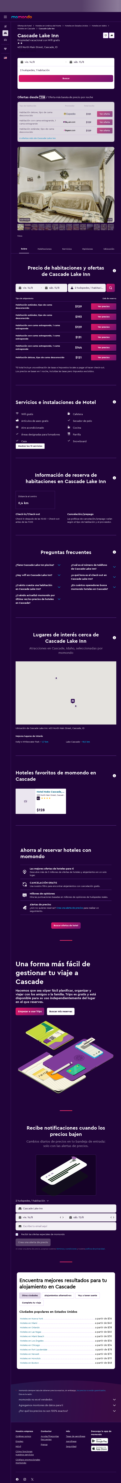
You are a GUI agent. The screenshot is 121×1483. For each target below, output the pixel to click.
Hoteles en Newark (29, 1354)
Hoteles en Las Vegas (30, 1332)
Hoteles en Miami (28, 1323)
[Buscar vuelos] (5, 26)
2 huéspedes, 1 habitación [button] (35, 70)
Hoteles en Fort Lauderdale (33, 1350)
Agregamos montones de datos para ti (67, 1405)
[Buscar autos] (5, 40)
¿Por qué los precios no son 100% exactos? (67, 1411)
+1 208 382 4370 (26, 51)
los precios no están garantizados (91, 1390)
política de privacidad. (95, 1249)
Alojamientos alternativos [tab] (57, 1295)
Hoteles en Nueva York (31, 1319)
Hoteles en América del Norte (48, 26)
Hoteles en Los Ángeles (31, 1341)
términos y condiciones (66, 1249)
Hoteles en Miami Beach (32, 1336)
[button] (5, 16)
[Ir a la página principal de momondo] (21, 16)
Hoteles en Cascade (26, 29)
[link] (66, 925)
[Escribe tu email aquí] (69, 1226)
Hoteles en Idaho (99, 26)
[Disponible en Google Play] (99, 1441)
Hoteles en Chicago (30, 1345)
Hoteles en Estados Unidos (76, 26)
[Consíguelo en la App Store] (99, 1448)
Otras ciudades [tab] (30, 1295)
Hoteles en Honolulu (30, 1358)
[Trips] (5, 49)
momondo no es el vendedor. (67, 1400)
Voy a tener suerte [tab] (87, 1295)
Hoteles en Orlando (30, 1328)
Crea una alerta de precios (69, 908)
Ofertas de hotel (24, 26)
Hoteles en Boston (29, 1363)
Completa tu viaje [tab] (31, 1303)
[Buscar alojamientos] (5, 33)
